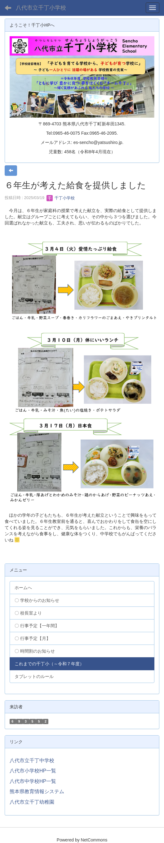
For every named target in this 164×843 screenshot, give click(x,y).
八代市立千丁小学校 (41, 8)
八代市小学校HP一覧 (33, 770)
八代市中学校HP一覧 (33, 781)
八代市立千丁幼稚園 (32, 802)
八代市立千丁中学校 (32, 760)
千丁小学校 (61, 198)
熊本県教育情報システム (37, 791)
